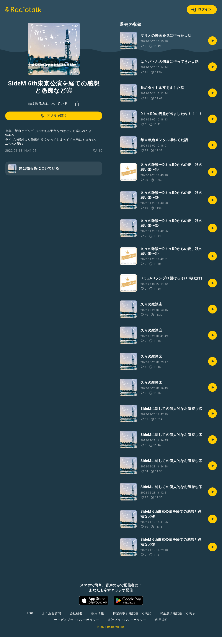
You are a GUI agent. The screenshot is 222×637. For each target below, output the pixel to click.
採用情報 (97, 613)
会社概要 (76, 613)
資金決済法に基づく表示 (177, 613)
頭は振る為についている (48, 104)
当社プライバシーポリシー (127, 620)
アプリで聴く (53, 115)
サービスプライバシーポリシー (76, 620)
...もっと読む (14, 143)
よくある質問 (51, 613)
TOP (30, 613)
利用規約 (161, 620)
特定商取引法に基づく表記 (132, 613)
